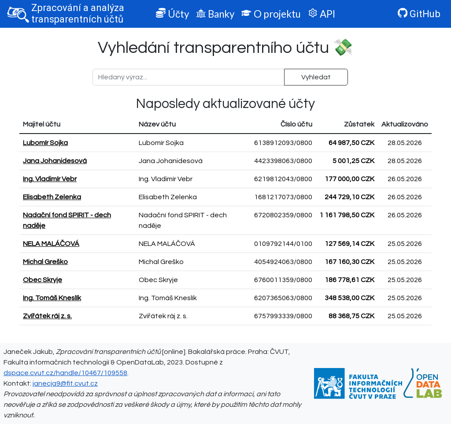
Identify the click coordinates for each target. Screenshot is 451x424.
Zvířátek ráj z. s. (47, 316)
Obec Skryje (42, 279)
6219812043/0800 (283, 178)
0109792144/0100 (283, 243)
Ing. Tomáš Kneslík (52, 297)
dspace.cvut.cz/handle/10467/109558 (65, 372)
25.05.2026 (405, 243)
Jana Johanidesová (55, 160)
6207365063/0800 (283, 297)
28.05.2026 (405, 142)
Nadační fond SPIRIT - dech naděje (67, 220)
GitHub (419, 13)
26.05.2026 (405, 178)
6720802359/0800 (283, 215)
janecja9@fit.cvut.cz (65, 383)
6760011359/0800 (283, 279)
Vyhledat (316, 77)
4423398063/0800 (283, 160)
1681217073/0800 (283, 197)
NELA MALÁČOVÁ (51, 243)
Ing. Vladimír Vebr (50, 178)
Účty (172, 14)
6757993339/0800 (283, 316)
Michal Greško (45, 261)
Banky (215, 14)
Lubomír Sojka (45, 142)
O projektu (270, 14)
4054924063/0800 (283, 261)
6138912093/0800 (283, 142)
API (321, 14)
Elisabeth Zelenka (52, 197)
